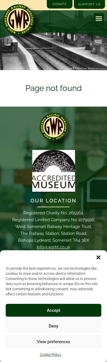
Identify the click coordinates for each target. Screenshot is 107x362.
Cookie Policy (50, 355)
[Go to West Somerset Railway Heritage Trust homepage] (19, 20)
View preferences (53, 341)
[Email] (53, 127)
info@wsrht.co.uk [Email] (53, 247)
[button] (98, 257)
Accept (53, 310)
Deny (53, 326)
